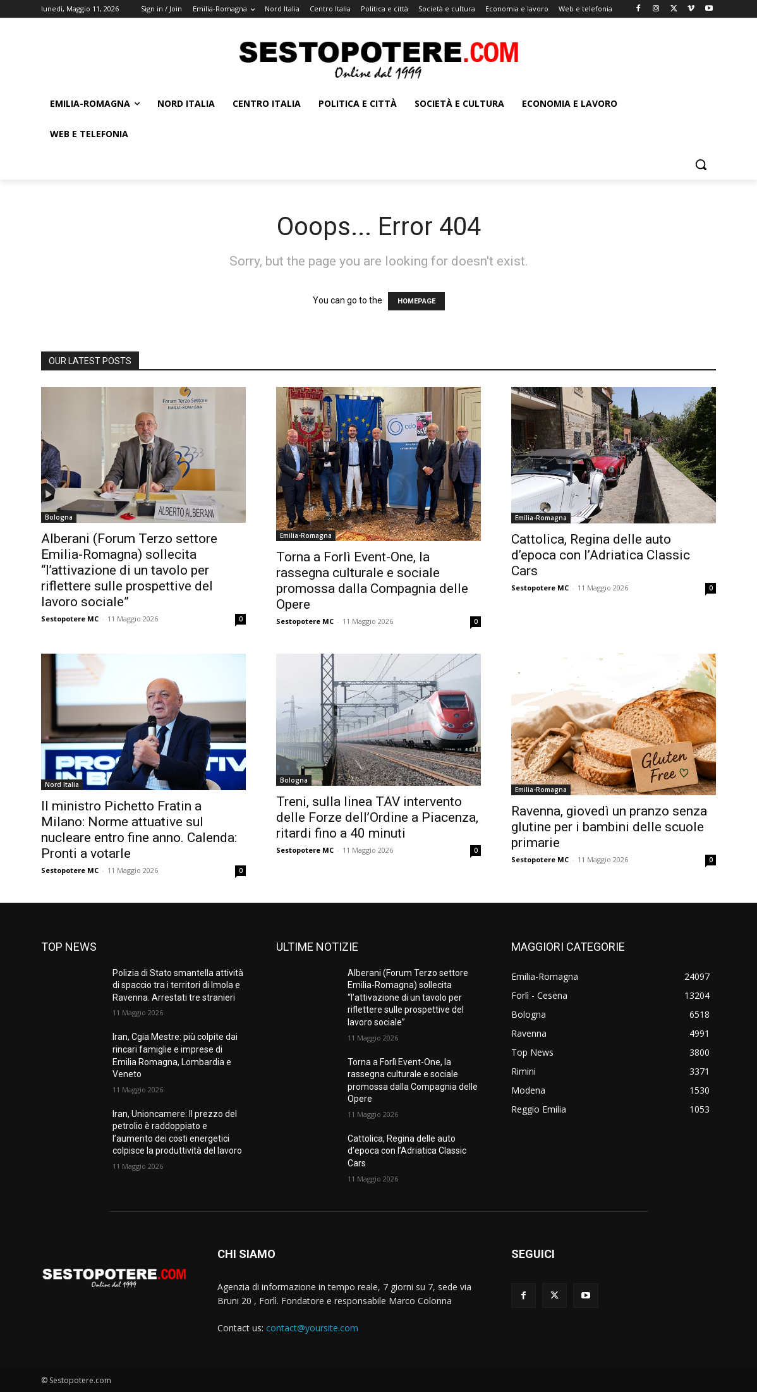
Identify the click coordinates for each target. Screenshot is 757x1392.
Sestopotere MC (70, 618)
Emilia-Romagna (306, 535)
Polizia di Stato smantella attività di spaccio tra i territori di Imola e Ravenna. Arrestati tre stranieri (177, 985)
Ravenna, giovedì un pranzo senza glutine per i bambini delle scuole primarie (609, 826)
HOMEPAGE (416, 301)
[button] (701, 164)
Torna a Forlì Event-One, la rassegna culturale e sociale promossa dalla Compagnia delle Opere (372, 580)
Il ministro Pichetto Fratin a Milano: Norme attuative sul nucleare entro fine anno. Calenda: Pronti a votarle (139, 829)
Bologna (59, 517)
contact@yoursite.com (312, 1328)
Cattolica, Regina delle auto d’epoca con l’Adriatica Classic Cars (600, 555)
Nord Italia (62, 784)
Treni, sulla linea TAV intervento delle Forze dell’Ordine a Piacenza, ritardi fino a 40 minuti (377, 817)
